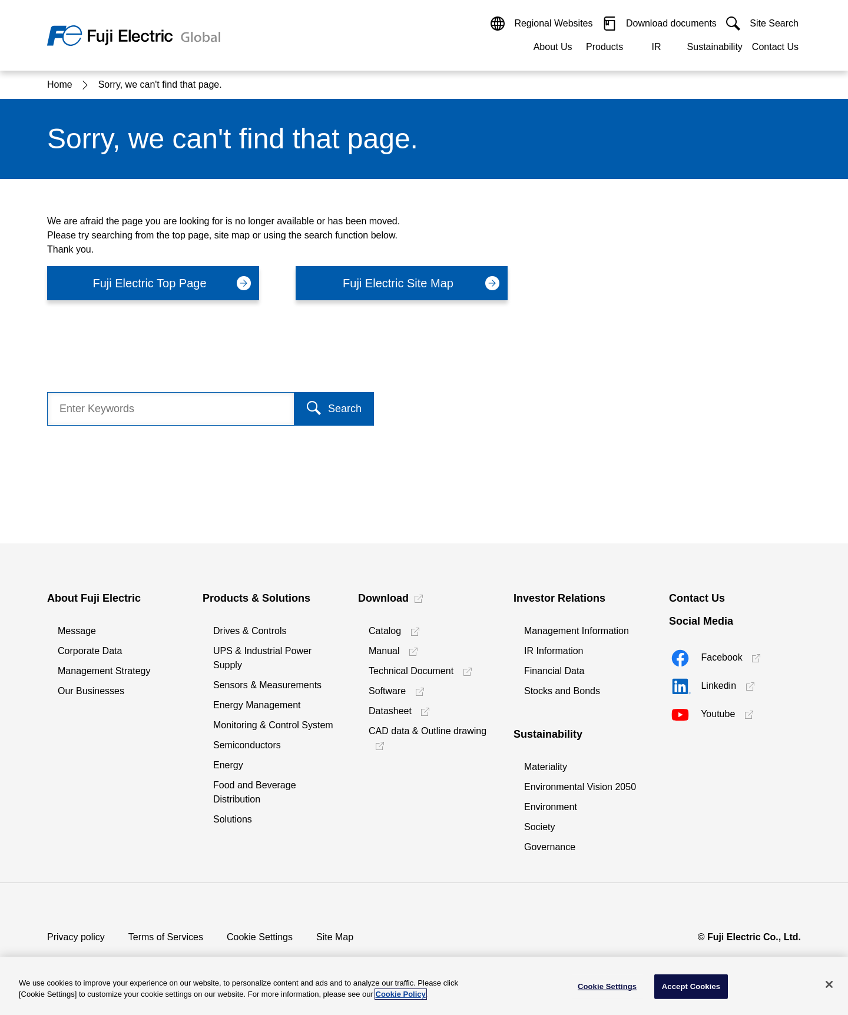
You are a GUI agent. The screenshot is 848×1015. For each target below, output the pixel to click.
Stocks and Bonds (562, 691)
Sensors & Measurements (267, 685)
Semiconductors (247, 745)
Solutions (232, 819)
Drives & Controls (249, 631)
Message (77, 631)
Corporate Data (90, 651)
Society (539, 827)
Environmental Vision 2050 (580, 787)
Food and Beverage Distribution (254, 792)
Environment (550, 807)
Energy (228, 765)
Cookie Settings (260, 937)
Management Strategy (104, 671)
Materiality (545, 767)
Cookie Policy (401, 994)
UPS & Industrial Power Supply (262, 658)
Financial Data (554, 671)
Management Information (576, 631)
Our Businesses (91, 691)
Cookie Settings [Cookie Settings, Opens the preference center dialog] (607, 986)
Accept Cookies (691, 986)
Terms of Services (165, 937)
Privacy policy (76, 937)
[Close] (829, 984)
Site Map (334, 937)
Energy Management (257, 705)
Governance (549, 847)
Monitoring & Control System (273, 725)
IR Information (553, 651)
